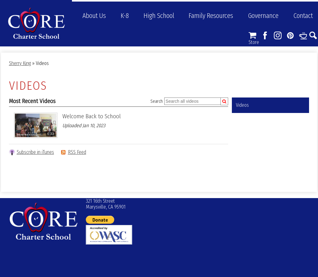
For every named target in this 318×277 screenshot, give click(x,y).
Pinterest (290, 35)
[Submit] (224, 101)
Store (252, 35)
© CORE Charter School (43, 221)
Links (303, 35)
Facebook (265, 35)
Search (313, 35)
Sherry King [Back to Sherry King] (20, 63)
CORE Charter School (36, 23)
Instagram (278, 35)
